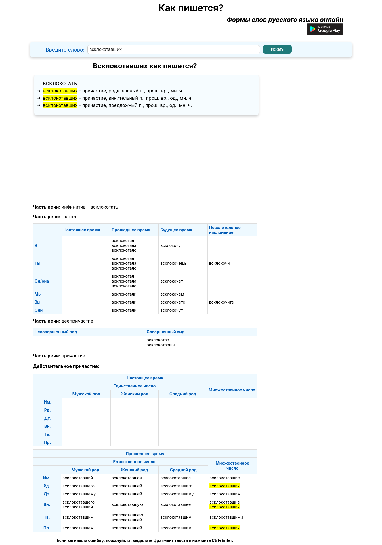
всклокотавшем (77, 527)
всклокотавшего (78, 485)
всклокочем (172, 294)
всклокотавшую (127, 504)
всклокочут (171, 310)
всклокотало (124, 250)
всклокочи (219, 263)
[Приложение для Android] (325, 32)
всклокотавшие (224, 477)
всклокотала (124, 245)
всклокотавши (161, 344)
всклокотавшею (127, 514)
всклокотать (60, 83)
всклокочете (172, 302)
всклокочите (221, 302)
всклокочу (170, 245)
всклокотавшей (127, 485)
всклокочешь (173, 263)
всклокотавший (77, 477)
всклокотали (124, 294)
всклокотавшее (175, 477)
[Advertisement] (145, 160)
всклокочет (171, 281)
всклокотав (158, 339)
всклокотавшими (226, 517)
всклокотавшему (79, 493)
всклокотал (123, 240)
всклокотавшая (127, 477)
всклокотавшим (224, 493)
